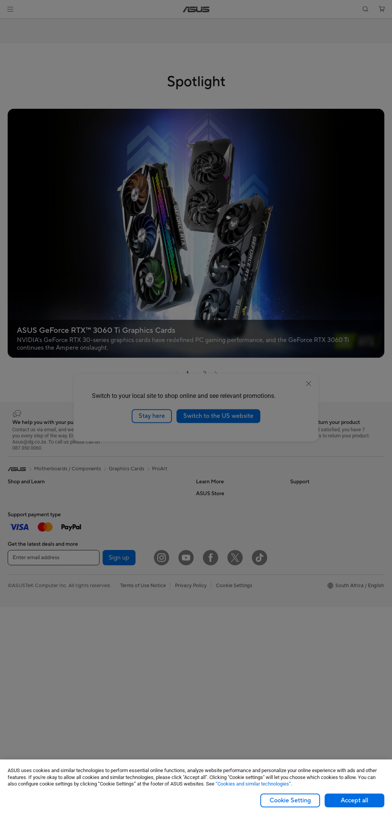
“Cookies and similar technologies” (253, 784)
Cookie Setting (290, 800)
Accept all (354, 800)
